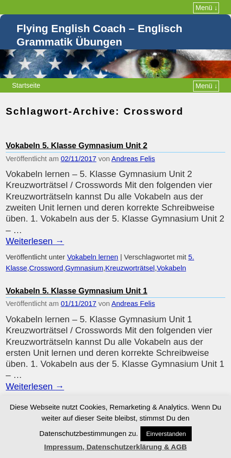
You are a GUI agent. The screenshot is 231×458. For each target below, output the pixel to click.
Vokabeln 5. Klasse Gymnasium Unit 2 (76, 145)
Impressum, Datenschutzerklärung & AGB (115, 447)
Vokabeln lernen (92, 257)
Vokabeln (171, 268)
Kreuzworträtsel (130, 268)
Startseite (26, 85)
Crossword (46, 268)
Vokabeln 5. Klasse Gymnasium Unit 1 (76, 290)
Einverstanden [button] (166, 433)
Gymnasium (84, 268)
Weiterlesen (35, 241)
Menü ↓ (207, 8)
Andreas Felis (133, 159)
